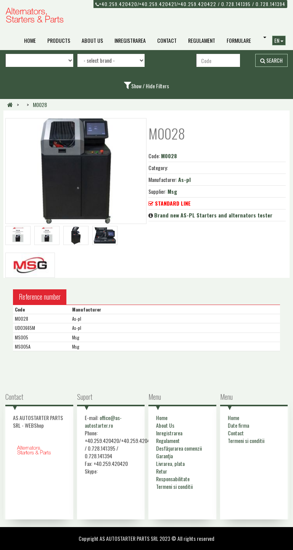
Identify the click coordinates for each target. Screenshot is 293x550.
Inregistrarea (130, 40)
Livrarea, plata (170, 463)
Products (58, 40)
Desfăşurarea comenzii (179, 448)
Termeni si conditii (174, 486)
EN (278, 40)
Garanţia (164, 456)
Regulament (201, 40)
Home (30, 40)
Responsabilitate (173, 479)
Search (271, 60)
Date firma (238, 425)
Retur (161, 471)
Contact (167, 40)
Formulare (239, 40)
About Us (92, 40)
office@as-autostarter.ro (103, 421)
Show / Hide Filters (150, 86)
